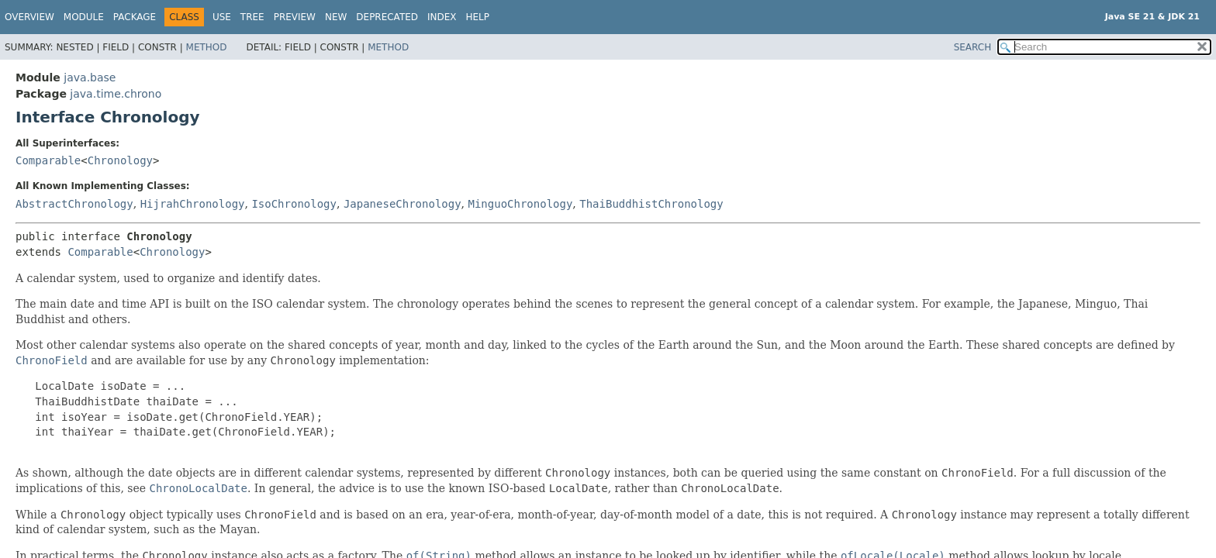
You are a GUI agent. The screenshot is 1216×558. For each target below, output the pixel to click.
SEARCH (973, 47)
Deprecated (387, 17)
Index (442, 17)
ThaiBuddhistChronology (651, 204)
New (336, 17)
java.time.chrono (115, 94)
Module (84, 17)
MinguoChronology (520, 204)
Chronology (120, 160)
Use (221, 17)
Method (206, 47)
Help (478, 17)
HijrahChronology (192, 204)
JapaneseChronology (402, 204)
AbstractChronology (74, 204)
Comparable (48, 160)
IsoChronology (294, 204)
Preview (295, 17)
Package (134, 17)
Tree (252, 17)
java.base (90, 77)
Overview (29, 17)
